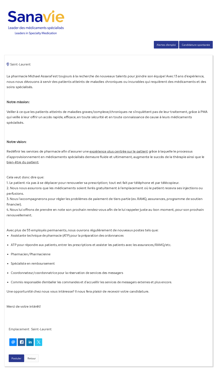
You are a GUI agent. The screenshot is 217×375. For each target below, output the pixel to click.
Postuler (16, 358)
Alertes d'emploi (166, 44)
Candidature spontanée (196, 44)
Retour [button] (32, 358)
